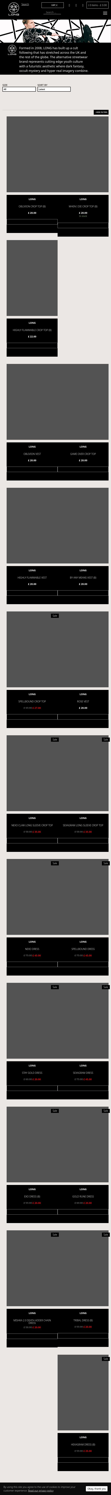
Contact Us (13, 1435)
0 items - (97, 5)
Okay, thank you (96, 1488)
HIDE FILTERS (101, 112)
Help (9, 1430)
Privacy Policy (14, 1425)
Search (25, 4)
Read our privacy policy (41, 1490)
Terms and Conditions (19, 1420)
